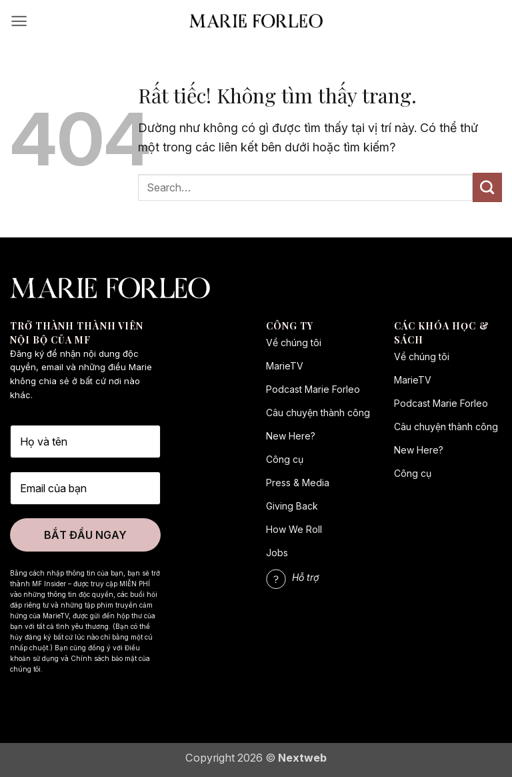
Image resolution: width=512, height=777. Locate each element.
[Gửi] (487, 187)
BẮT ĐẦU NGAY (85, 535)
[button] (19, 21)
